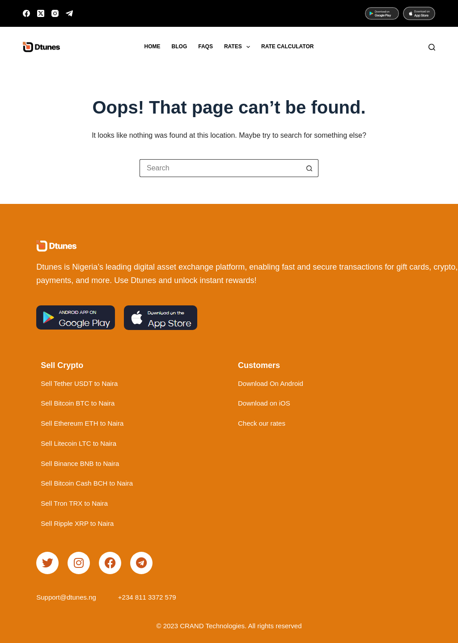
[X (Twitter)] (40, 13)
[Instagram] (55, 13)
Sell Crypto (62, 365)
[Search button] (309, 168)
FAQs (205, 46)
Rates (239, 47)
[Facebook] (26, 13)
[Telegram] (69, 13)
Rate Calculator (287, 46)
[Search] (431, 47)
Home (152, 46)
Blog (179, 46)
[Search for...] (220, 168)
